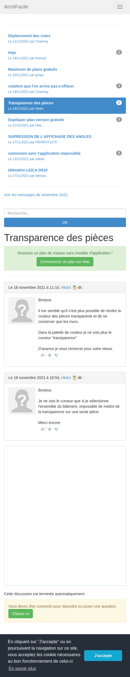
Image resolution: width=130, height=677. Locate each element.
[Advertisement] (65, 515)
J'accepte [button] (103, 655)
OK (65, 222)
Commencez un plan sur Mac (65, 262)
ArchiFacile (16, 6)
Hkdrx (66, 287)
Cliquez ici (20, 613)
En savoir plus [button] (22, 668)
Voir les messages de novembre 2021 (36, 195)
